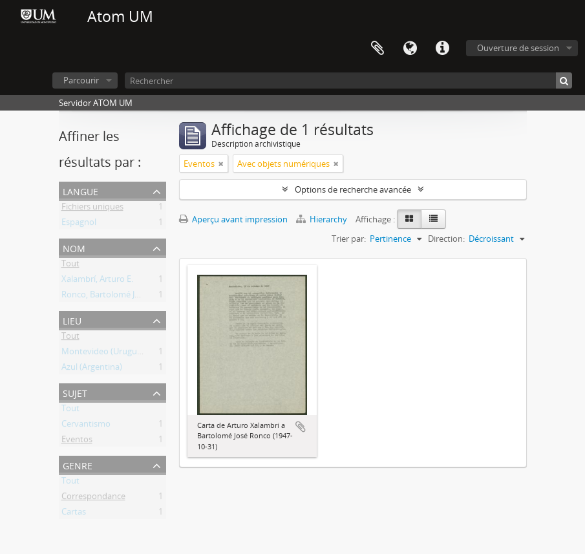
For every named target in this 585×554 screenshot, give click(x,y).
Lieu (72, 319)
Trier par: (349, 238)
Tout (70, 266)
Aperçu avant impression (233, 219)
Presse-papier (377, 48)
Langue (410, 48)
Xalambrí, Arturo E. (97, 281)
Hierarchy (322, 219)
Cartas (73, 514)
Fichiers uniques (92, 209)
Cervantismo (86, 426)
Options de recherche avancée (353, 189)
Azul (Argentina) (91, 369)
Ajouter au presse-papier (300, 426)
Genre (77, 464)
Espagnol (78, 224)
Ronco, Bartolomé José (104, 297)
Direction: (446, 238)
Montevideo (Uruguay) (105, 353)
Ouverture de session (518, 48)
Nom (74, 247)
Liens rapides (442, 48)
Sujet (75, 392)
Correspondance (93, 498)
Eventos (76, 441)
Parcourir (81, 80)
